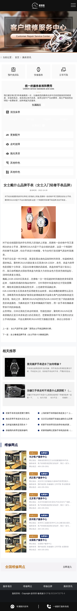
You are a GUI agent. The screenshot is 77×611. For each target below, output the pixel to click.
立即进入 (67, 571)
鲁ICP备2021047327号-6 (54, 598)
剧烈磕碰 (64, 119)
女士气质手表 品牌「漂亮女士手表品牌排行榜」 (35, 329)
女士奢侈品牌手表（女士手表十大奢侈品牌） (33, 335)
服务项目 (7, 591)
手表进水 (47, 119)
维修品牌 (47, 591)
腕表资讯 (26, 57)
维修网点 (27, 591)
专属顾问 (38, 104)
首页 (17, 57)
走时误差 (30, 119)
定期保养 (13, 119)
